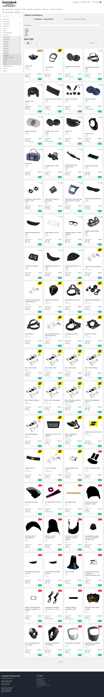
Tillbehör (5, 64)
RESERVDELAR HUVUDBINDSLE (93, 300)
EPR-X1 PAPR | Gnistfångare (32, 400)
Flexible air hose (29, 101)
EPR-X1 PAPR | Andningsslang (52, 400)
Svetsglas (5, 59)
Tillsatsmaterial (6, 26)
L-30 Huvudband (49, 67)
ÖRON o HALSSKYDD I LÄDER (92, 468)
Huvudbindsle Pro (29, 334)
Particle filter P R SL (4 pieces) (72, 66)
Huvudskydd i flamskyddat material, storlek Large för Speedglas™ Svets (92, 537)
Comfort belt (68, 131)
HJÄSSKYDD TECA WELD (31, 502)
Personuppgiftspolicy (41, 683)
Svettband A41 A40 (30, 468)
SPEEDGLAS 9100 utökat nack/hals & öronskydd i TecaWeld (71, 537)
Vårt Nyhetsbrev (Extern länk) (43, 685)
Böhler (27, 30)
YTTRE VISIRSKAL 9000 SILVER (73, 643)
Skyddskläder (6, 48)
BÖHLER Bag (28, 163)
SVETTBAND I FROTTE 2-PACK (53, 502)
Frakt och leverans (41, 678)
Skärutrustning (6, 23)
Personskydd (10, 12)
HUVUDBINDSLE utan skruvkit (72, 300)
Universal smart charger (71, 99)
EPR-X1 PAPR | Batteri (70, 367)
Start (3, 9)
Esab (26, 32)
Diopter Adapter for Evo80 (51, 232)
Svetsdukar (5, 50)
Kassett (4, 61)
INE (26, 33)
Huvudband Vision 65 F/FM (52, 165)
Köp (40, 78)
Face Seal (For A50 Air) (90, 334)
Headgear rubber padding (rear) (93, 198)
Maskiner (5, 28)
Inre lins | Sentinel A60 (50, 468)
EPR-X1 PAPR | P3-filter (51, 367)
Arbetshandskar (6, 39)
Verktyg (4, 30)
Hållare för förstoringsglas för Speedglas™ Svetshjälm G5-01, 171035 (33, 609)
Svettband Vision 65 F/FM (91, 165)
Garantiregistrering (41, 681)
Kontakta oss (37, 9)
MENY (6, 12)
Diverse (27, 31)
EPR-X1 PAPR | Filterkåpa (91, 367)
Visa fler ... (26, 35)
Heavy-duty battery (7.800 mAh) (53, 99)
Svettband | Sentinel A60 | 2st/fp (93, 432)
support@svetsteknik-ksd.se (7, 678)
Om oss (38, 686)
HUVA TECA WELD (69, 571)
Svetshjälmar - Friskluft (8, 57)
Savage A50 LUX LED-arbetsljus (93, 266)
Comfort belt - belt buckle (31, 266)
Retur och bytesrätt (41, 682)
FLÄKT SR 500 (28, 66)
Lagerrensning (6, 19)
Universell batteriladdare (31, 434)
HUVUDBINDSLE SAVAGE (71, 334)
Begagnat (5, 70)
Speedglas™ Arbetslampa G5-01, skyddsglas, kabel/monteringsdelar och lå (92, 573)
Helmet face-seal (89, 133)
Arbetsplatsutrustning (7, 66)
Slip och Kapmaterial (7, 32)
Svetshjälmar (16, 12)
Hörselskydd (5, 41)
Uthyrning (5, 68)
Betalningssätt (40, 679)
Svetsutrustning (6, 21)
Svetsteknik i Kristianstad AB (7, 687)
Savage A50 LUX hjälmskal (52, 300)
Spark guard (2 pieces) (30, 131)
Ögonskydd (5, 43)
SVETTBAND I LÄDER (70, 502)
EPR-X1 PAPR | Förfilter (31, 367)
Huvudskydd (5, 46)
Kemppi (26, 34)
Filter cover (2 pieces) (90, 99)
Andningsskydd (6, 37)
